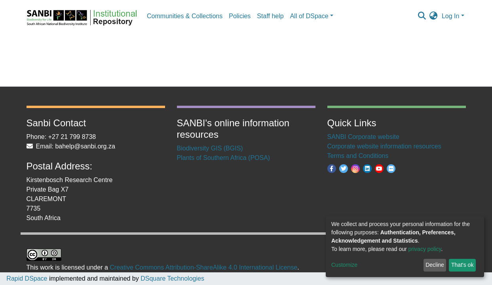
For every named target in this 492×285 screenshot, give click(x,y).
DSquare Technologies (171, 278)
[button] (433, 16)
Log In (450, 16)
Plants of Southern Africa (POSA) (223, 157)
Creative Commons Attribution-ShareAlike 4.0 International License (203, 267)
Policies (240, 16)
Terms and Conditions (358, 155)
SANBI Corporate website (363, 136)
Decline (435, 265)
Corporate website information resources (384, 146)
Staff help (270, 16)
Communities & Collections (184, 16)
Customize (344, 265)
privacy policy (424, 249)
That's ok (462, 265)
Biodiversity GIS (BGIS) (210, 148)
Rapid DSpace (26, 278)
